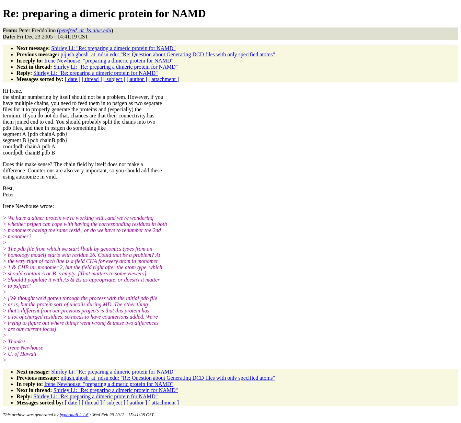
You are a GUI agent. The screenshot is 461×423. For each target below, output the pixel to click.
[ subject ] (114, 79)
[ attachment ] (163, 79)
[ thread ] (92, 79)
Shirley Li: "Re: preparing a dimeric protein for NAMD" (113, 48)
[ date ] (72, 79)
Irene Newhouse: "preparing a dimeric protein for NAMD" (108, 61)
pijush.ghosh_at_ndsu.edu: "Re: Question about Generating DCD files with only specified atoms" (168, 54)
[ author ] (137, 79)
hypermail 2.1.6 (74, 414)
